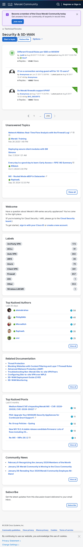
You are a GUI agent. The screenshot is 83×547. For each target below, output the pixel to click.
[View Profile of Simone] (12, 152)
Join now (17, 21)
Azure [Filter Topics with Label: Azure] (10, 264)
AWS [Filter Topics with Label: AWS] (9, 259)
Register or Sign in (72, 4)
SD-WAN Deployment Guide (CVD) (24, 377)
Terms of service (66, 530)
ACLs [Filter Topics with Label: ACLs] (9, 249)
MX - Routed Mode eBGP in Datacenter (26, 176)
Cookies (54, 530)
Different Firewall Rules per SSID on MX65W (38, 52)
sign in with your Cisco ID (32, 225)
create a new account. (57, 225)
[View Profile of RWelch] (14, 166)
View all (72, 192)
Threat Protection (16, 363)
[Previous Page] (28, 116)
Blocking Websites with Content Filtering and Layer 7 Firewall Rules (40, 366)
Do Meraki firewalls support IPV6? (33, 90)
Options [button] (36, 39)
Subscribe (24, 39)
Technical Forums (12, 29)
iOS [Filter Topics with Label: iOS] (9, 279)
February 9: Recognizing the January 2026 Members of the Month (39, 462)
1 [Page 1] (34, 116)
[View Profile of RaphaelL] (15, 179)
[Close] (79, 539)
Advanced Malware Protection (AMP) (25, 369)
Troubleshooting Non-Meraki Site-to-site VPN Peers (33, 372)
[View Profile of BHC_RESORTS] (34, 97)
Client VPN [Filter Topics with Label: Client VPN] (12, 269)
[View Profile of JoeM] (22, 55)
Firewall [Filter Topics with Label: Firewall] (11, 274)
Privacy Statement (10, 543)
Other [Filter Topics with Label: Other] (10, 284)
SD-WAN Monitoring (17, 380)
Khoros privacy (42, 530)
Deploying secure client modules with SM (28, 149)
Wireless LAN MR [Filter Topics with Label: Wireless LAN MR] (15, 289)
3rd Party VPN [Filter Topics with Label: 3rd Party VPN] (14, 244)
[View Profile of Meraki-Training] (18, 138)
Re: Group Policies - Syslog (22, 423)
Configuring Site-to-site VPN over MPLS (27, 374)
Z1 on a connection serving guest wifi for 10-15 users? (43, 71)
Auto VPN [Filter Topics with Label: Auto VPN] (11, 254)
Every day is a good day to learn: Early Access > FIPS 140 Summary (40, 162)
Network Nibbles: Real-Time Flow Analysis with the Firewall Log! (39, 132)
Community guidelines (11, 530)
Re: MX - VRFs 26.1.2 (19, 437)
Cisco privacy (28, 530)
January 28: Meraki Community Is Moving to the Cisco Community (40, 466)
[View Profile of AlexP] (24, 58)
